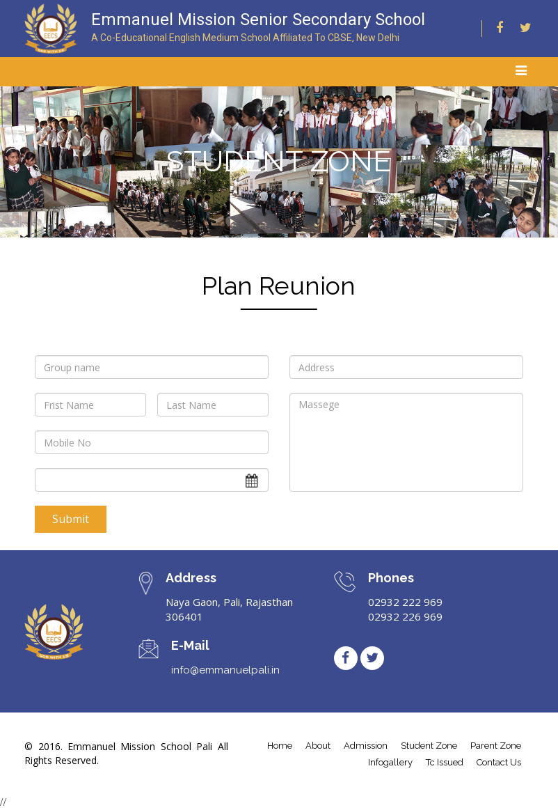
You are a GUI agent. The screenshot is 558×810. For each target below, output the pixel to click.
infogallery (390, 762)
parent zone (495, 745)
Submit (70, 519)
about (317, 745)
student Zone (429, 745)
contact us (499, 762)
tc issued (444, 762)
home (279, 745)
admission (366, 745)
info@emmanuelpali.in (225, 670)
